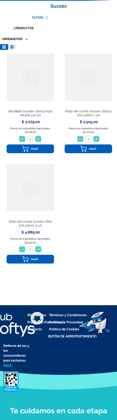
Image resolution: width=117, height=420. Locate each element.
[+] (38, 139)
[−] (22, 139)
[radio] (4, 47)
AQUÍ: (7, 365)
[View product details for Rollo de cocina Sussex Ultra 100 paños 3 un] (30, 213)
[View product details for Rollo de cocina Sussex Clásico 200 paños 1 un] (88, 103)
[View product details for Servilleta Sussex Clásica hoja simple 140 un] (30, 103)
